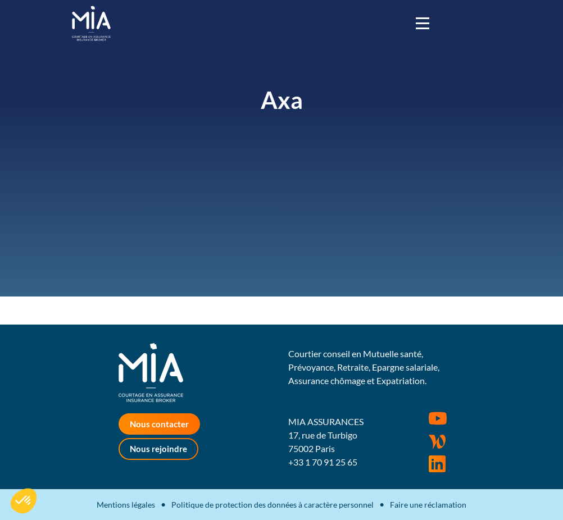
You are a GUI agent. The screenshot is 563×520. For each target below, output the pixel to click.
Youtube (438, 418)
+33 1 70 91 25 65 (322, 462)
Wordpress (437, 441)
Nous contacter (159, 424)
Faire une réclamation (428, 504)
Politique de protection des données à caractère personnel (272, 504)
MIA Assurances (91, 23)
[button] (23, 500)
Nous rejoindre (158, 449)
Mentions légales (126, 504)
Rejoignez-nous (437, 463)
